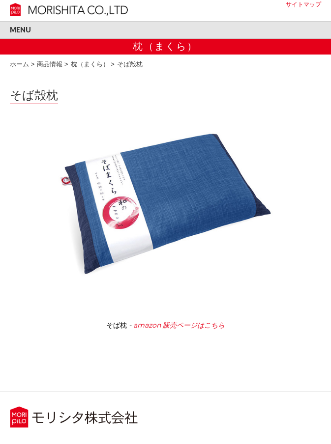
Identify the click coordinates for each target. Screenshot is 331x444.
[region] (165, 227)
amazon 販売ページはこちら (179, 325)
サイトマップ (303, 4)
